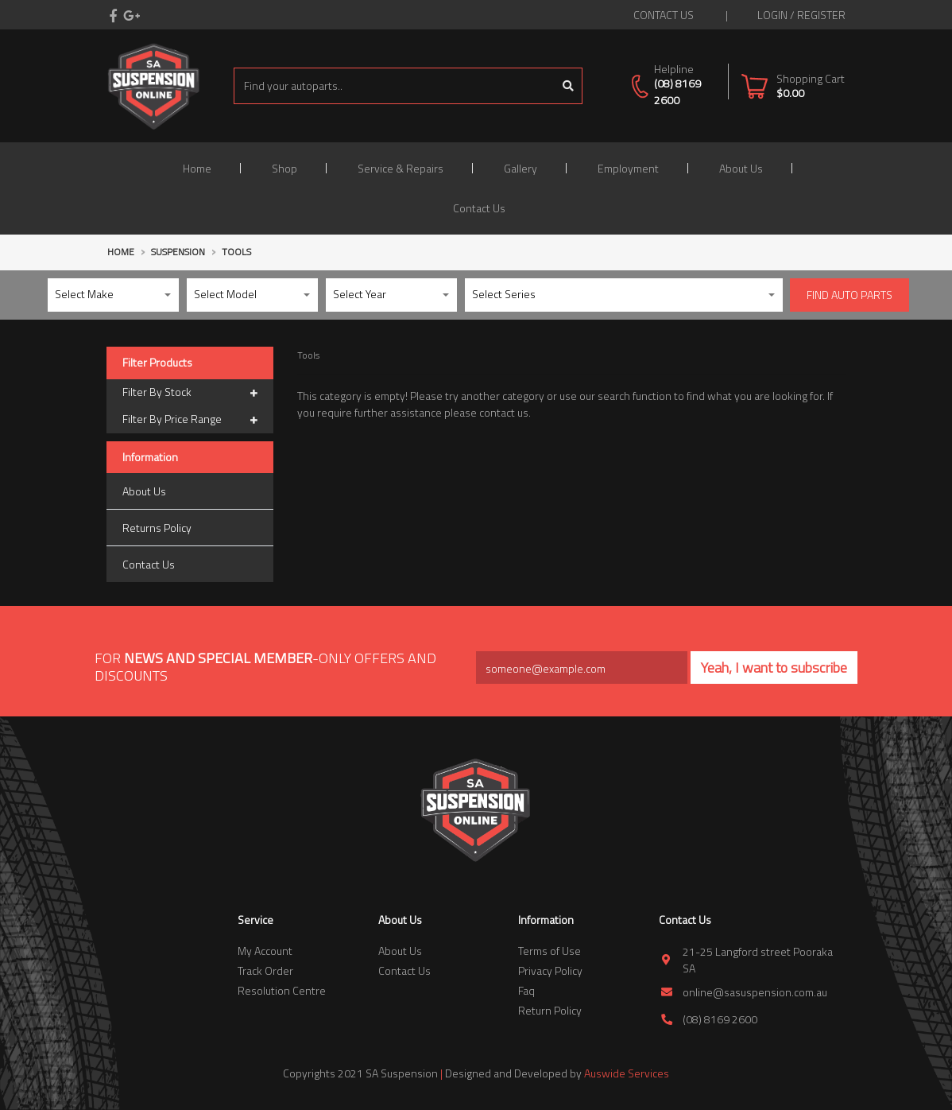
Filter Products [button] (157, 363)
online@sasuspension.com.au (755, 992)
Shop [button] (284, 168)
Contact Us (479, 208)
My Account (265, 950)
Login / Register (801, 14)
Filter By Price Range (189, 419)
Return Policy (550, 1010)
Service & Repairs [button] (400, 168)
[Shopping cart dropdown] (793, 85)
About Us (741, 168)
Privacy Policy (550, 970)
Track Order (265, 970)
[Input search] (394, 86)
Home (197, 168)
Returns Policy (157, 527)
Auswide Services (626, 1073)
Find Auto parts (849, 294)
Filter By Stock (189, 392)
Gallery (520, 168)
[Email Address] (581, 667)
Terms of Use (549, 950)
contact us (663, 14)
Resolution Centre (282, 990)
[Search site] (568, 86)
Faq (526, 990)
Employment (628, 168)
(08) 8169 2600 (677, 91)
